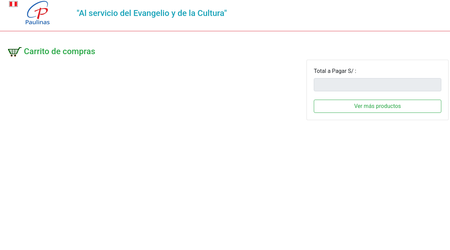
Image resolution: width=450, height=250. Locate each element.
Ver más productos (377, 106)
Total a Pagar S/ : (335, 71)
